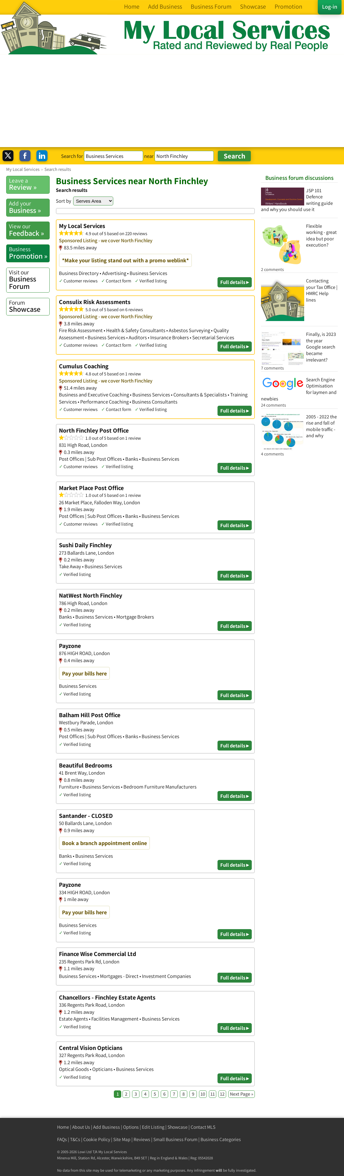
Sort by (63, 200)
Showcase (29, 306)
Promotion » (29, 252)
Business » (29, 207)
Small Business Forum (175, 1139)
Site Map (122, 1139)
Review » (29, 184)
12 (222, 1094)
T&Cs (75, 1139)
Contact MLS (203, 1127)
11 (212, 1094)
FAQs (62, 1139)
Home (63, 1127)
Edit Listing (153, 1127)
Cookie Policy (96, 1139)
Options (131, 1127)
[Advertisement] (172, 100)
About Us (81, 1127)
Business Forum (29, 279)
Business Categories (221, 1139)
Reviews (142, 1139)
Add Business (106, 1127)
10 (203, 1094)
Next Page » (241, 1094)
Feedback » (29, 230)
